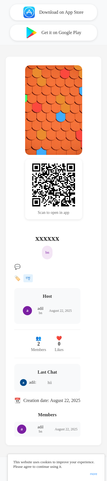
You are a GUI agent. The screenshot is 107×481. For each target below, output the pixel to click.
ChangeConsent (94, 466)
